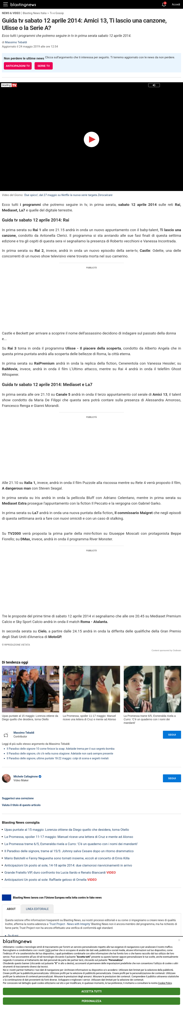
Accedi (176, 4)
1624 (47, 950)
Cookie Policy (165, 983)
